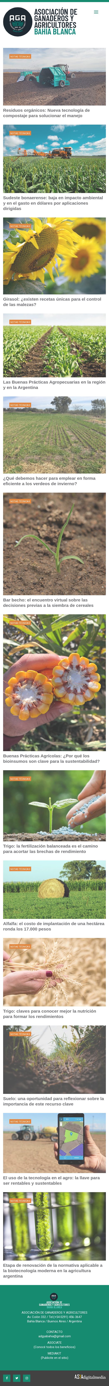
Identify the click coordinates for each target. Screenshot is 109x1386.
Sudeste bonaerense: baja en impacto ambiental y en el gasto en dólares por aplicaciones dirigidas (53, 203)
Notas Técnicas (20, 56)
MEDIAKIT (54, 1353)
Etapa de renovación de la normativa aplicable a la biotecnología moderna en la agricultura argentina (53, 1270)
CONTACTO (54, 1332)
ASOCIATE (54, 1343)
